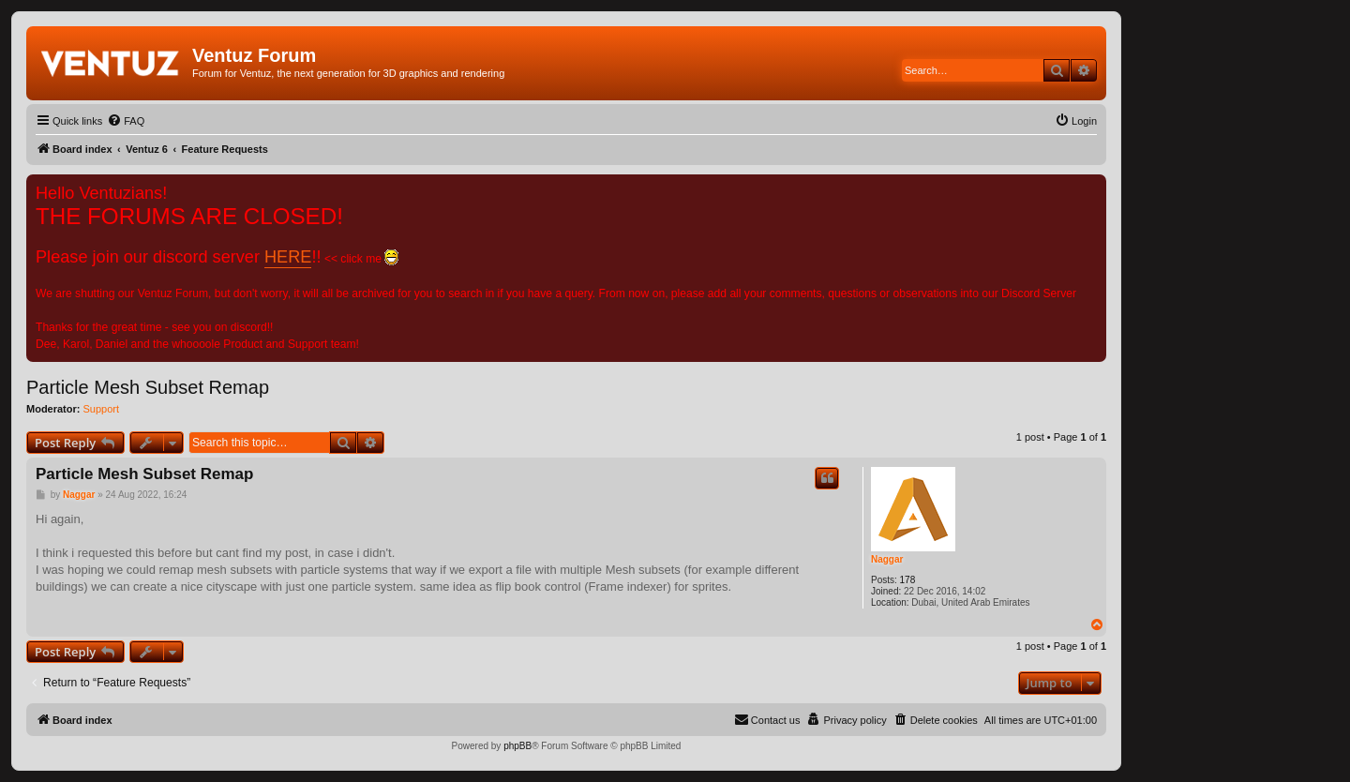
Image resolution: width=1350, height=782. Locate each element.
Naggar (887, 559)
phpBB (517, 746)
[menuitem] (125, 121)
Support (101, 408)
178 (908, 580)
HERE (287, 257)
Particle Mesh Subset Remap (147, 387)
